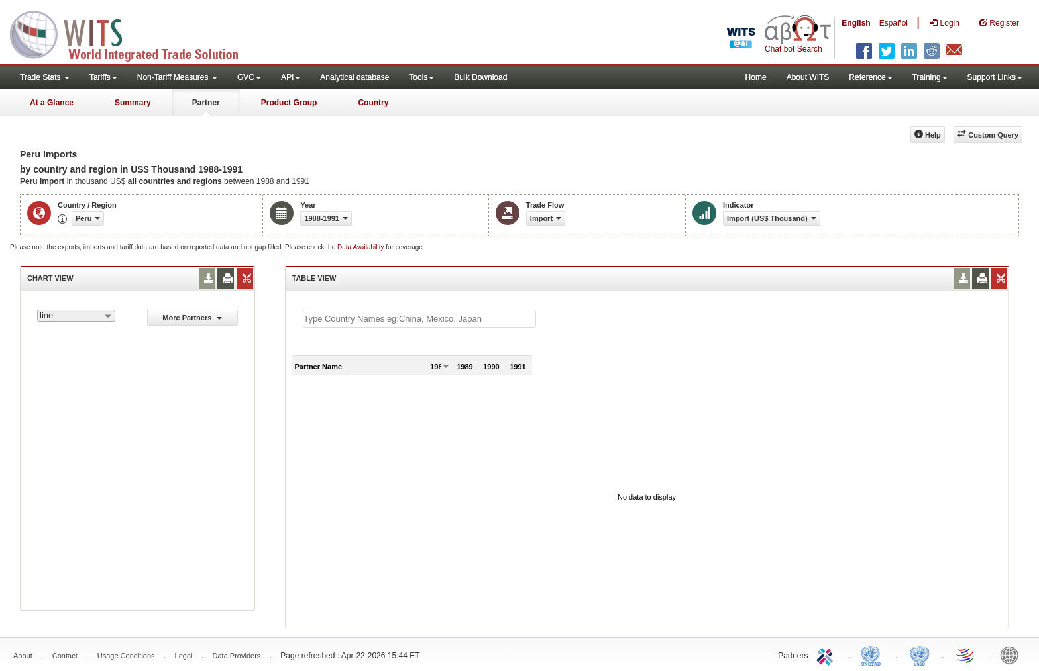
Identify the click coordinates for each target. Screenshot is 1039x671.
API (290, 77)
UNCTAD (873, 654)
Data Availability (361, 247)
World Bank (1012, 654)
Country (373, 102)
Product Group (289, 102)
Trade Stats (45, 77)
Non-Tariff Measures (177, 77)
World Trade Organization (966, 654)
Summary (133, 102)
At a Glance (52, 102)
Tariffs (103, 77)
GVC (249, 77)
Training (930, 77)
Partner (206, 102)
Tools (421, 77)
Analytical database (354, 77)
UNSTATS (919, 654)
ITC (827, 654)
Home (756, 77)
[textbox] (419, 319)
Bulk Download (480, 77)
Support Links (994, 77)
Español (893, 23)
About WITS (808, 77)
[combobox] (76, 316)
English (856, 23)
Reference (870, 77)
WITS (132, 33)
